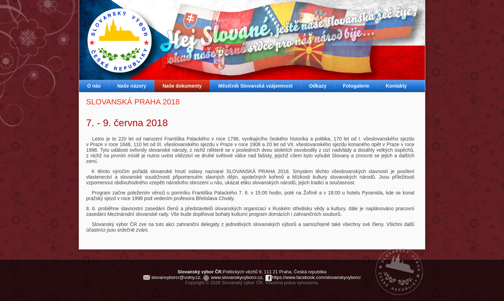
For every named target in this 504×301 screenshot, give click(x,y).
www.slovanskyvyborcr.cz (236, 277)
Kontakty (396, 86)
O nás (94, 86)
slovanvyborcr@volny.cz (176, 277)
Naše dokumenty (182, 86)
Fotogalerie (356, 86)
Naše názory (131, 86)
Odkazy (318, 86)
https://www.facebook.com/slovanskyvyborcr (316, 277)
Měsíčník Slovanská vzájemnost (255, 86)
